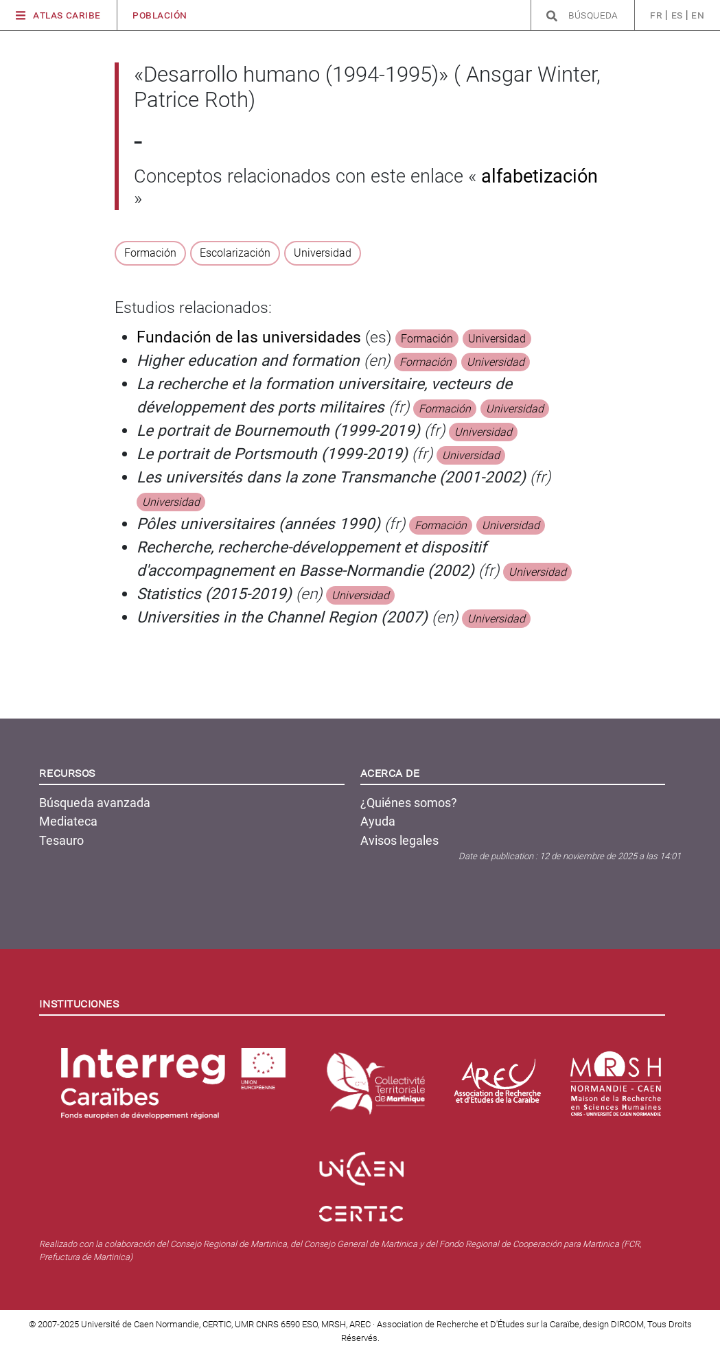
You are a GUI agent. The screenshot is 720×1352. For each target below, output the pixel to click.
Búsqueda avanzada (94, 802)
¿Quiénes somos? (408, 802)
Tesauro (61, 840)
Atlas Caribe (58, 15)
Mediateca (68, 821)
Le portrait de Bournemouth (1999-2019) (278, 430)
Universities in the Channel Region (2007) (282, 617)
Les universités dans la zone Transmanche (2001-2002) (331, 477)
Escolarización (235, 252)
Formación (150, 252)
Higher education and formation (248, 360)
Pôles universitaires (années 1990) (258, 524)
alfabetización (537, 176)
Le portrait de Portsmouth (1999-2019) (272, 454)
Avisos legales (399, 840)
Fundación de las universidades (249, 337)
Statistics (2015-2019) (214, 594)
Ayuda (377, 821)
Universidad (322, 252)
